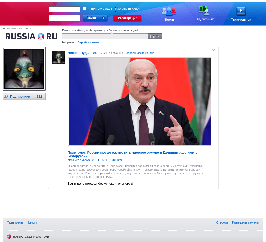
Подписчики (20, 96)
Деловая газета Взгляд (139, 52)
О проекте (222, 222)
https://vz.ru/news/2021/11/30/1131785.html (95, 159)
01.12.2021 (100, 52)
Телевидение (15, 222)
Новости (32, 222)
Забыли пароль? (128, 9)
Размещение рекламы (245, 222)
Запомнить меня (100, 9)
